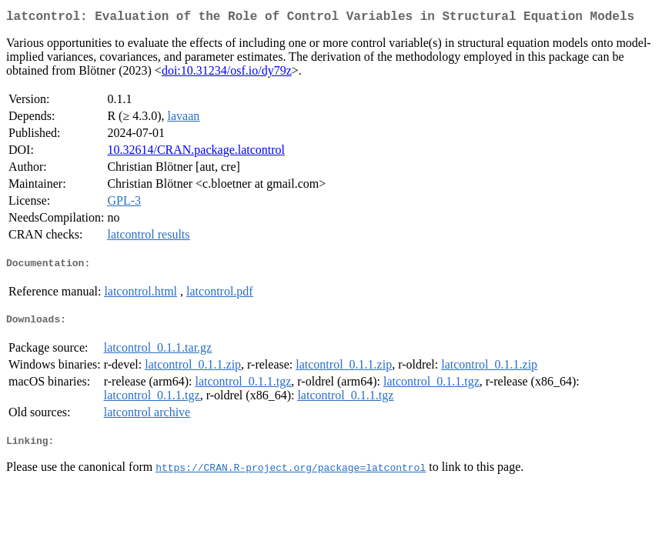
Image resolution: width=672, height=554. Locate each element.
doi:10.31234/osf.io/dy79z (227, 73)
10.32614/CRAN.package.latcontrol (196, 152)
